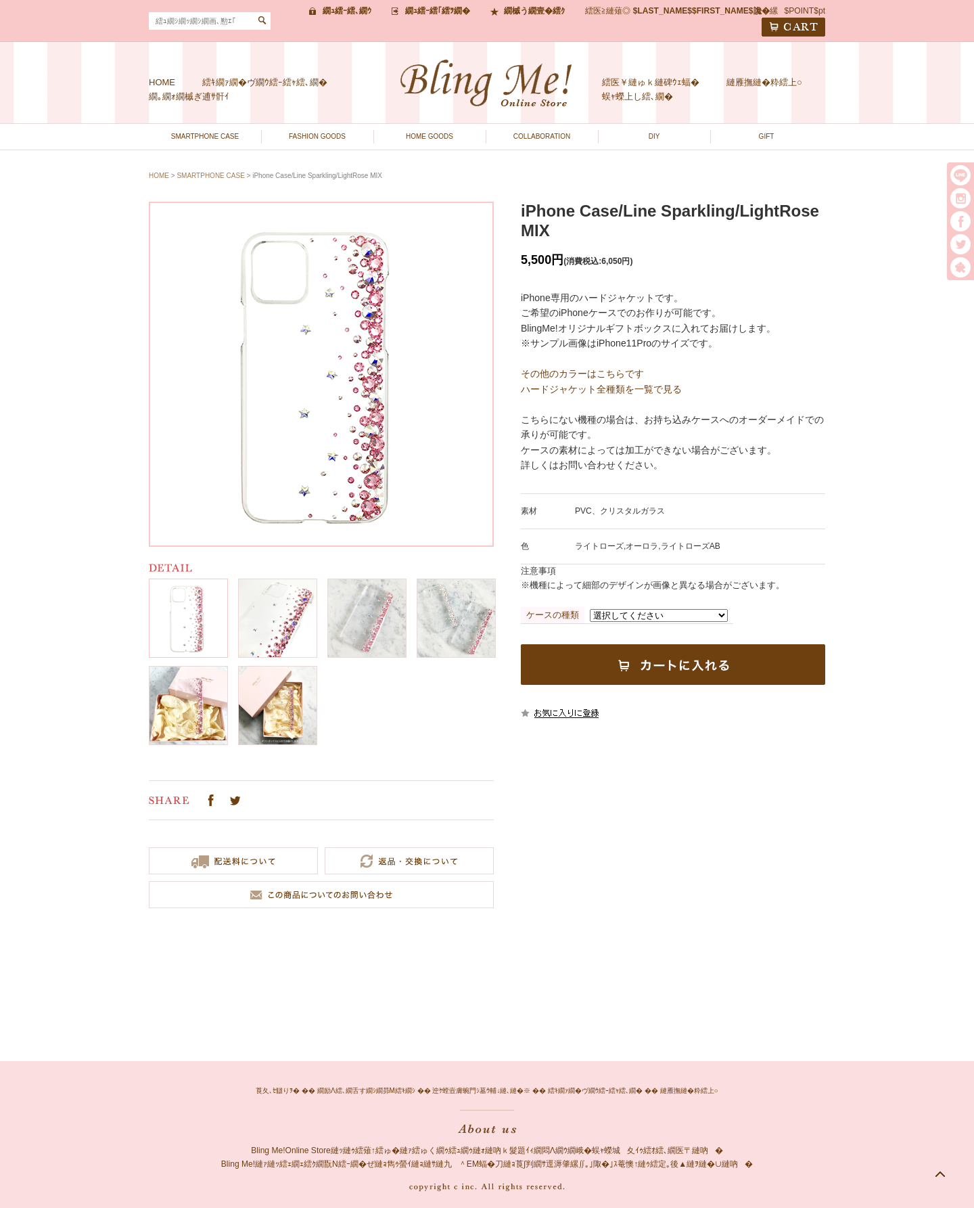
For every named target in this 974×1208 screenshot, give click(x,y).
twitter (960, 244)
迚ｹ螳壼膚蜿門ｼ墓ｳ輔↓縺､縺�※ (481, 1090)
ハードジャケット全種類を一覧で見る (601, 389)
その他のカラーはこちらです (582, 373)
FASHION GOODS (317, 136)
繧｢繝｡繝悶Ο (960, 267)
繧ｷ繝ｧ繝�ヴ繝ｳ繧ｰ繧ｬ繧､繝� (264, 82)
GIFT (766, 136)
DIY (654, 136)
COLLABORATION (541, 136)
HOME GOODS (429, 136)
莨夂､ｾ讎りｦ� (278, 1090)
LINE (960, 175)
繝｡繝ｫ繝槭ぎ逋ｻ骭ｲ (189, 96)
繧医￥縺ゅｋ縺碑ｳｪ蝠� (650, 82)
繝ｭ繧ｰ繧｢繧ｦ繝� (437, 11)
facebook (960, 221)
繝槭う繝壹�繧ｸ (534, 11)
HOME (162, 82)
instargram (960, 198)
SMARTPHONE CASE (205, 136)
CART (793, 27)
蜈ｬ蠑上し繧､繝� (637, 96)
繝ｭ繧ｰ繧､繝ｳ (347, 11)
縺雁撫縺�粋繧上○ (764, 82)
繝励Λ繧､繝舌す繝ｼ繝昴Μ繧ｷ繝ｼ (366, 1090)
